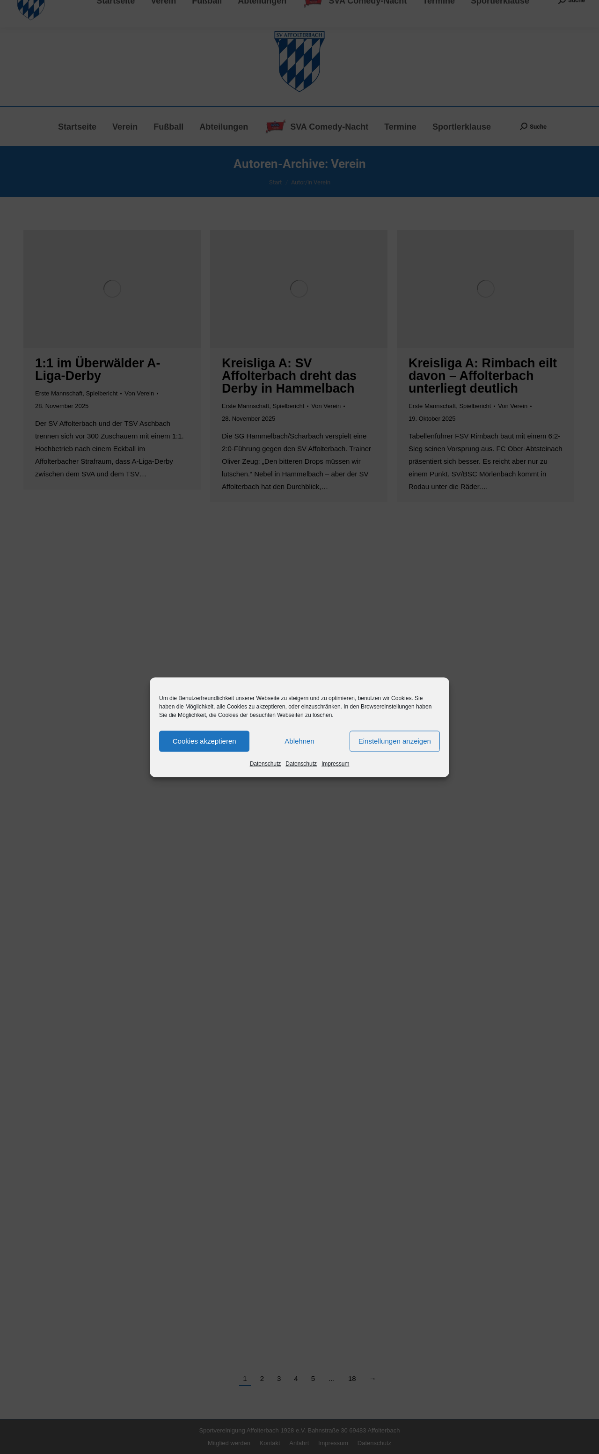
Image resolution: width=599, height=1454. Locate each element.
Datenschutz (265, 763)
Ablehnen (299, 741)
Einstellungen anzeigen (394, 741)
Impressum (335, 763)
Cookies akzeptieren (204, 741)
